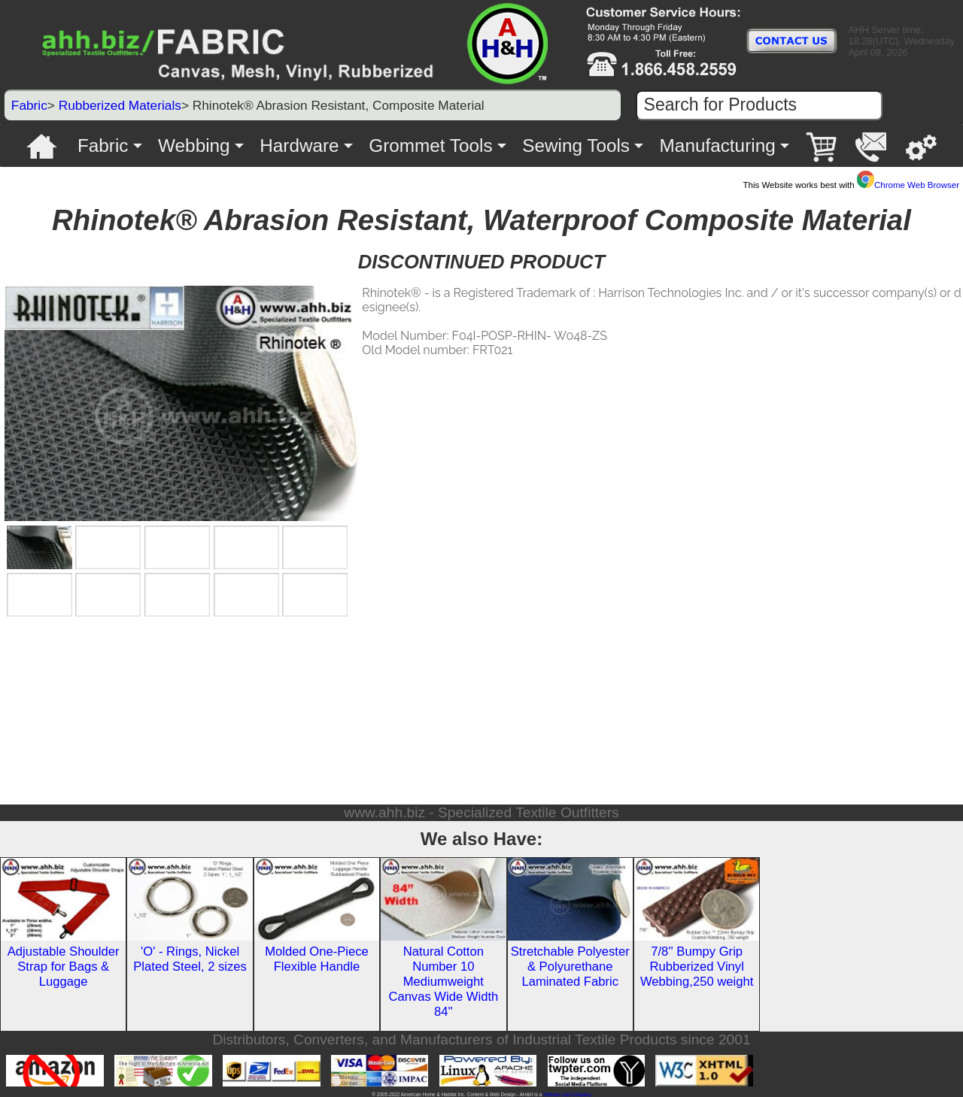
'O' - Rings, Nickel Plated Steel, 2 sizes (190, 959)
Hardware (299, 145)
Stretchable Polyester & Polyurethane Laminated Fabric (570, 966)
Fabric (29, 105)
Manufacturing (718, 145)
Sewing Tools (576, 145)
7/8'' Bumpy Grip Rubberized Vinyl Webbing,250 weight (696, 966)
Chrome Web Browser (908, 184)
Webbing (194, 145)
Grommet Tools (430, 145)
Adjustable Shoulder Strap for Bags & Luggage (64, 966)
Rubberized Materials (120, 105)
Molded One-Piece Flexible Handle (317, 959)
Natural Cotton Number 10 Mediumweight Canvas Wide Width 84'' (443, 981)
